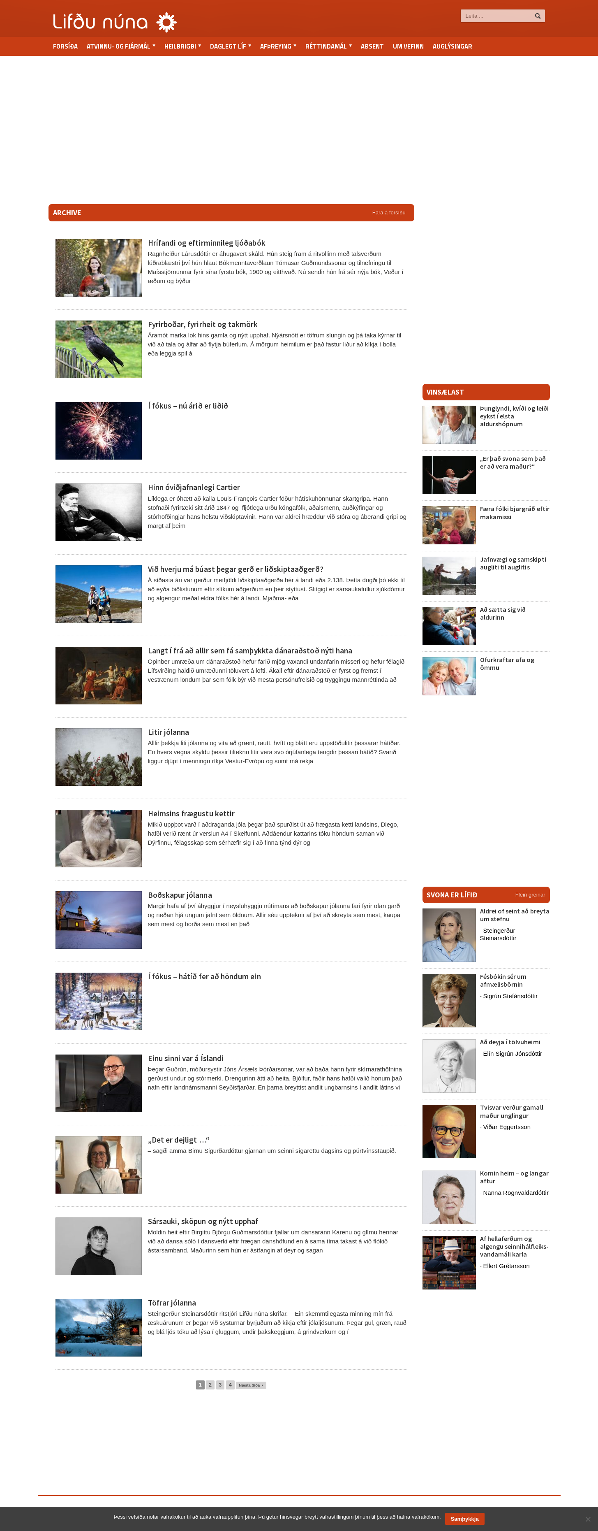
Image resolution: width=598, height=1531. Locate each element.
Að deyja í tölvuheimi (510, 1042)
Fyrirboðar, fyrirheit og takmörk (202, 324)
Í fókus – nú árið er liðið (188, 406)
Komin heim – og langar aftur (514, 1177)
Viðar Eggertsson (506, 1126)
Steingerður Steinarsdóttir (498, 934)
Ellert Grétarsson (506, 1265)
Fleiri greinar (530, 895)
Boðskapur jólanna (180, 895)
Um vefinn (408, 46)
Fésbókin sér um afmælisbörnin (503, 980)
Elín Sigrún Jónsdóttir (512, 1053)
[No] (588, 1519)
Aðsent (372, 46)
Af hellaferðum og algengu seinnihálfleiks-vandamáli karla (514, 1246)
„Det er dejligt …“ (178, 1140)
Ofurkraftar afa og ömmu (506, 663)
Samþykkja (465, 1519)
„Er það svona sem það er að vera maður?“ (512, 462)
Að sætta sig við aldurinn (503, 613)
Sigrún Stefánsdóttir (510, 995)
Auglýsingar (452, 46)
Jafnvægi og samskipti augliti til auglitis (513, 563)
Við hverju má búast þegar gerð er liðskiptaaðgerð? (235, 569)
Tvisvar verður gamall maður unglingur (511, 1111)
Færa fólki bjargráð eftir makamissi (514, 512)
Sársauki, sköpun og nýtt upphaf (203, 1221)
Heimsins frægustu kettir (191, 813)
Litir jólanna (168, 732)
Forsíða (65, 46)
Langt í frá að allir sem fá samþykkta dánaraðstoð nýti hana (249, 650)
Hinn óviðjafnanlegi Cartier (194, 487)
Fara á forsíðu (389, 212)
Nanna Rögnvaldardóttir (515, 1192)
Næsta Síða (251, 1385)
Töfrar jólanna (172, 1303)
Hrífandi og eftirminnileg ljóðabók (205, 243)
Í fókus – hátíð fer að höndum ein (204, 976)
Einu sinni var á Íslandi (185, 1058)
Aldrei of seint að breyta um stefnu (514, 915)
